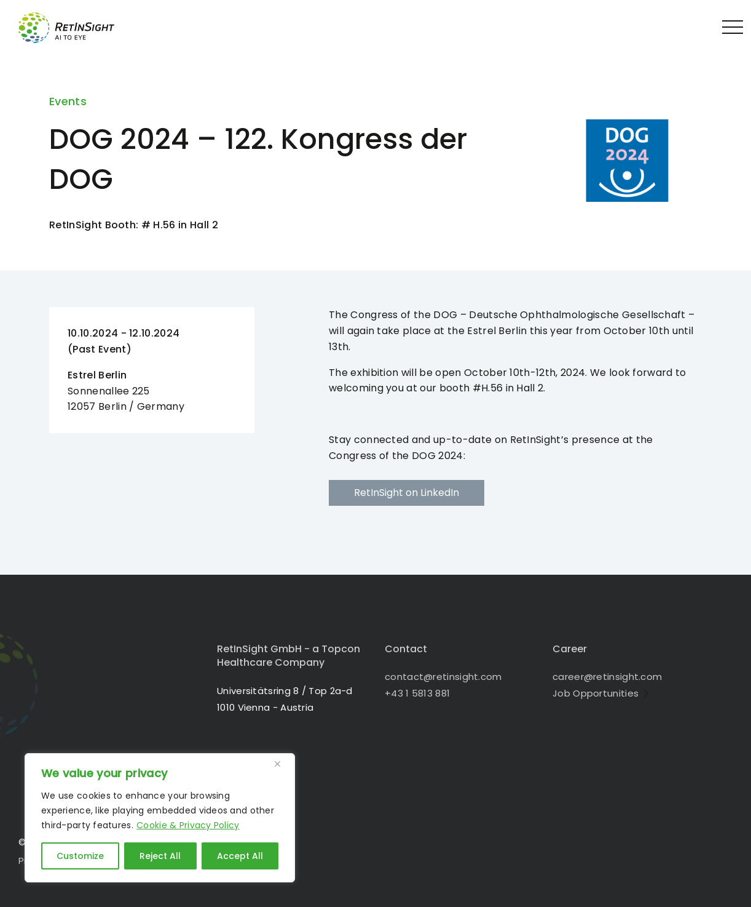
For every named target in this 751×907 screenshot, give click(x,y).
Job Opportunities (595, 693)
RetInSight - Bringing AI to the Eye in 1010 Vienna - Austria (76, 27)
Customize (80, 856)
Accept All (240, 856)
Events (68, 101)
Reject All (160, 856)
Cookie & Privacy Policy (187, 825)
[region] (160, 817)
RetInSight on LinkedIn (406, 492)
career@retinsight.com (607, 676)
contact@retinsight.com (443, 676)
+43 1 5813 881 (417, 693)
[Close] (282, 763)
